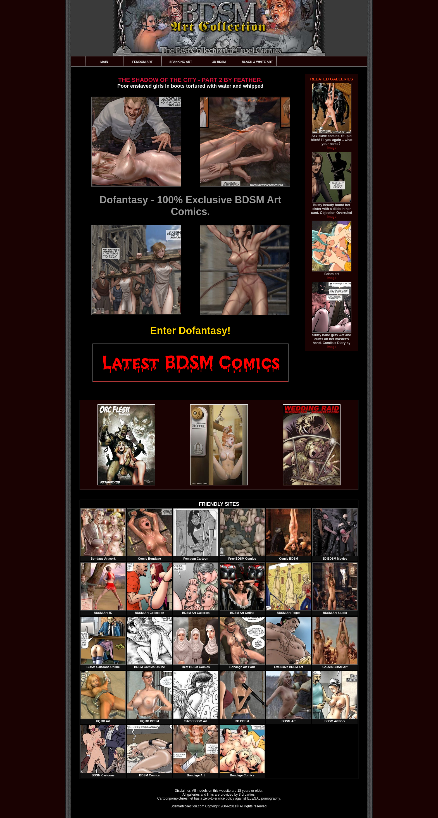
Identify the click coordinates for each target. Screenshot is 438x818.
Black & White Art (257, 61)
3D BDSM (219, 61)
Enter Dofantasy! (190, 330)
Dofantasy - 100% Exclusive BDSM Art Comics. (190, 205)
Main (104, 61)
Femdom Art (142, 61)
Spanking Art (181, 61)
